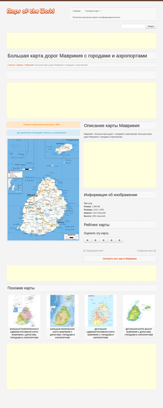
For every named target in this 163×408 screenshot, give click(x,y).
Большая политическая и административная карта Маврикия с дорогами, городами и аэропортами (24, 333)
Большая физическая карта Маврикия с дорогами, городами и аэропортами (62, 333)
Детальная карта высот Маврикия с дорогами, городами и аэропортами (139, 332)
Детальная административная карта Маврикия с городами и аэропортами (100, 333)
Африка (19, 65)
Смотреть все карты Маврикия (120, 258)
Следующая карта (145, 251)
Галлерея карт (93, 11)
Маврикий (29, 65)
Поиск (151, 26)
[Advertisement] (81, 40)
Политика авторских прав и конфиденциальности (96, 17)
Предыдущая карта (94, 251)
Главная (77, 11)
